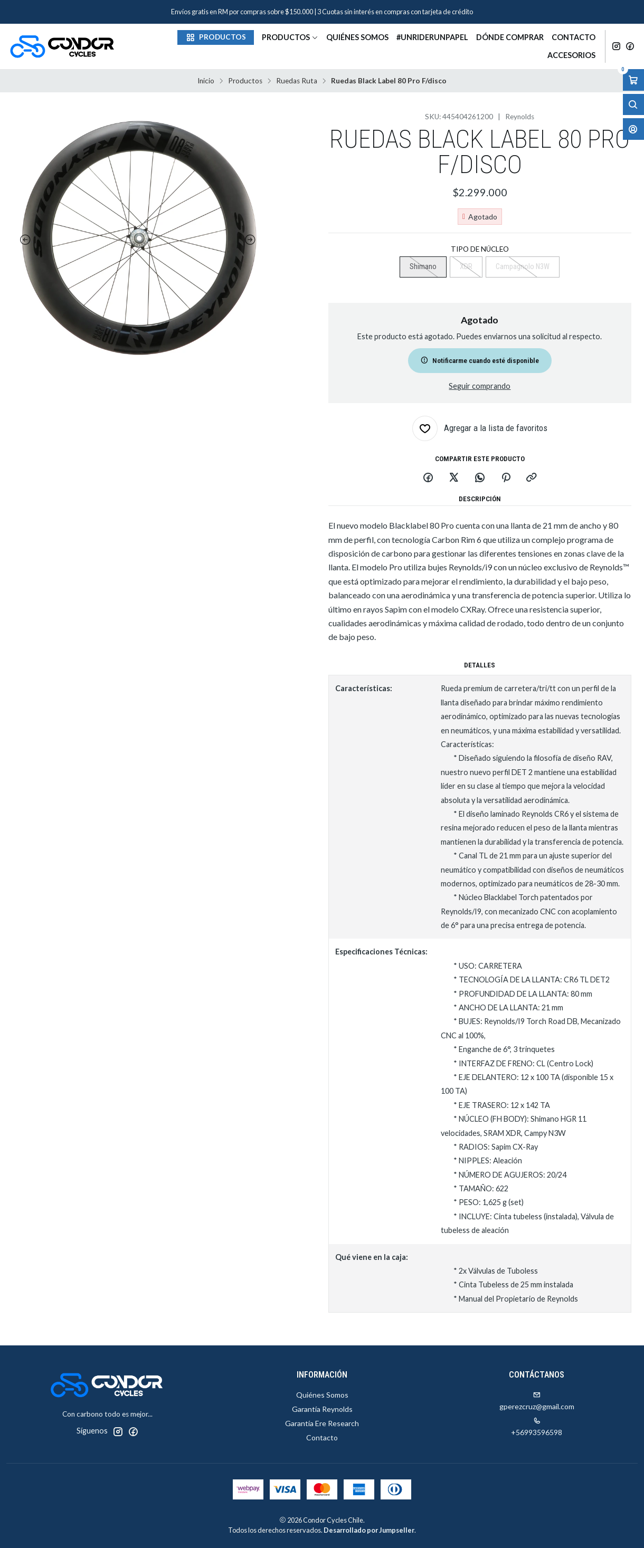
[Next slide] (252, 240)
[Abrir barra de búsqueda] (633, 105)
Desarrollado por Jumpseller (369, 1530)
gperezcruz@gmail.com (536, 1401)
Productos (290, 37)
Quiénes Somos (357, 37)
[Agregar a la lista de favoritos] (479, 428)
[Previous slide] (23, 240)
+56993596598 (536, 1427)
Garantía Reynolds (322, 1408)
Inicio (205, 81)
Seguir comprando (479, 386)
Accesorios (571, 55)
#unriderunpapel (432, 37)
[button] (215, 37)
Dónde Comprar (510, 37)
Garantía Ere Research (322, 1423)
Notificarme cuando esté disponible (480, 360)
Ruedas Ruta (296, 81)
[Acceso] (633, 129)
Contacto (573, 37)
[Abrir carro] (633, 80)
